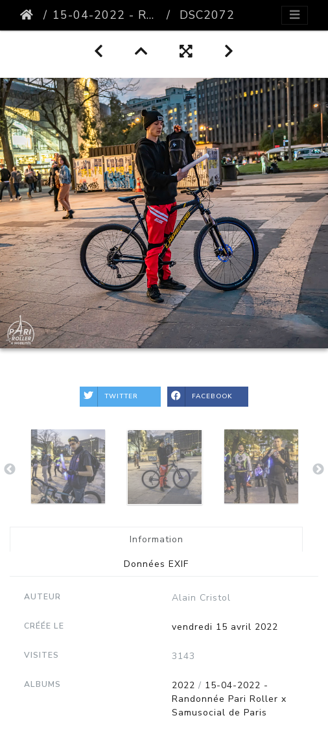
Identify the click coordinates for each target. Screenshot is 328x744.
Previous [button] (9, 469)
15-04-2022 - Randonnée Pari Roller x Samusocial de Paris (107, 15)
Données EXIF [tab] (156, 564)
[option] (67, 466)
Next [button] (318, 469)
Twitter (109, 397)
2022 (183, 685)
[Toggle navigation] (294, 15)
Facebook (200, 397)
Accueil (29, 14)
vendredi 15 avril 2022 (225, 627)
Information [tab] (156, 539)
